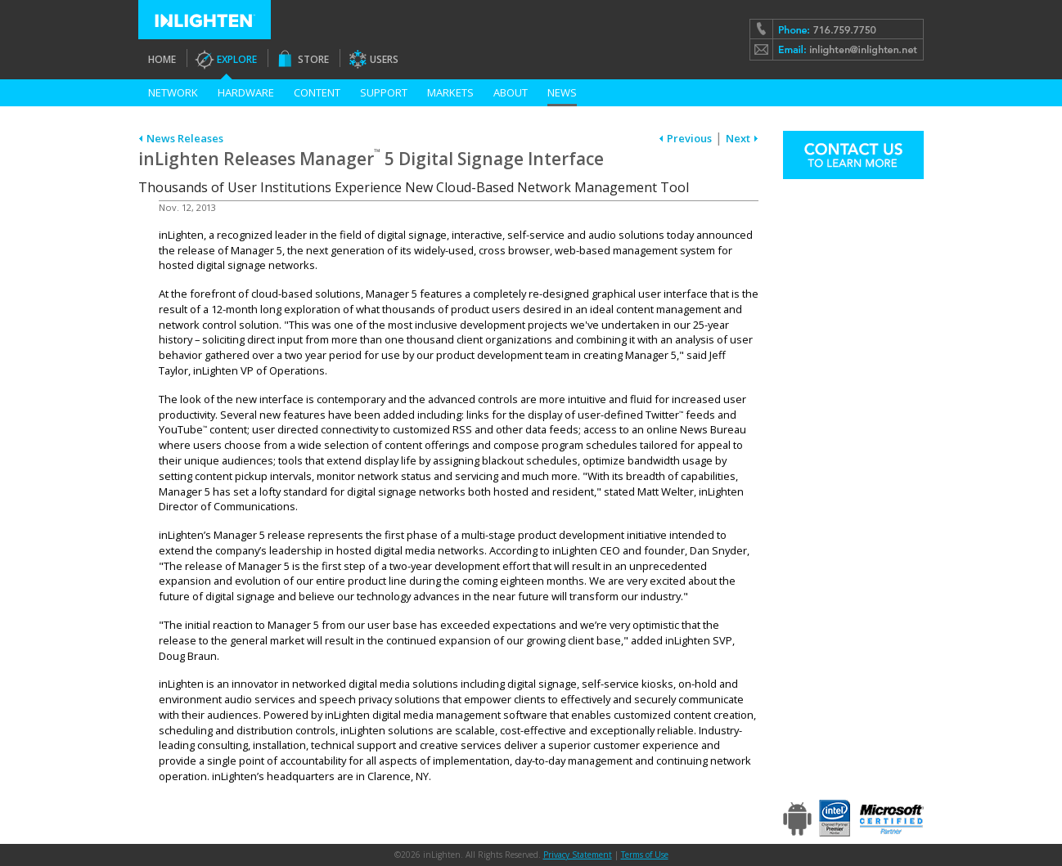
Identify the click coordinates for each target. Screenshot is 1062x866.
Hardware (246, 92)
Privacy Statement (577, 854)
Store (313, 59)
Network (173, 92)
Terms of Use (644, 854)
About (510, 92)
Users (384, 59)
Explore (237, 59)
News (562, 92)
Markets (450, 92)
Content (317, 92)
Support (383, 92)
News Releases (184, 138)
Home (162, 59)
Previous (689, 138)
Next (738, 138)
